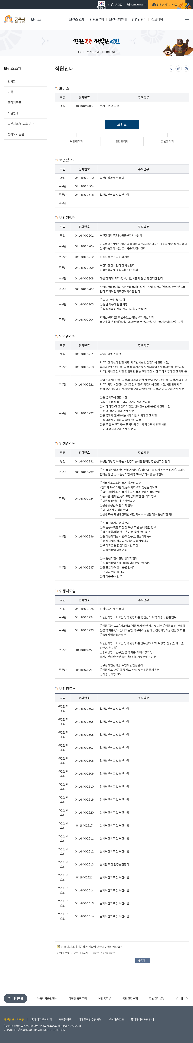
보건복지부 (135, 998)
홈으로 (104, 4)
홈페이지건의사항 (41, 1019)
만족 (74, 953)
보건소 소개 (93, 52)
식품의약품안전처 (78, 998)
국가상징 (89, 5)
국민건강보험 (161, 998)
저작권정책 (65, 1019)
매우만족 (63, 953)
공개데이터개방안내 (142, 1019)
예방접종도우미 (109, 998)
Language (123, 4)
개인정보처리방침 (14, 1019)
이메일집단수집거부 (90, 1019)
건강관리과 (122, 141)
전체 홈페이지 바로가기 (159, 5)
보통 (84, 953)
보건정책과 (76, 141)
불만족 (94, 953)
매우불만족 (108, 953)
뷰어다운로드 (116, 1019)
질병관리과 (167, 141)
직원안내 (110, 52)
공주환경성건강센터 (45, 998)
